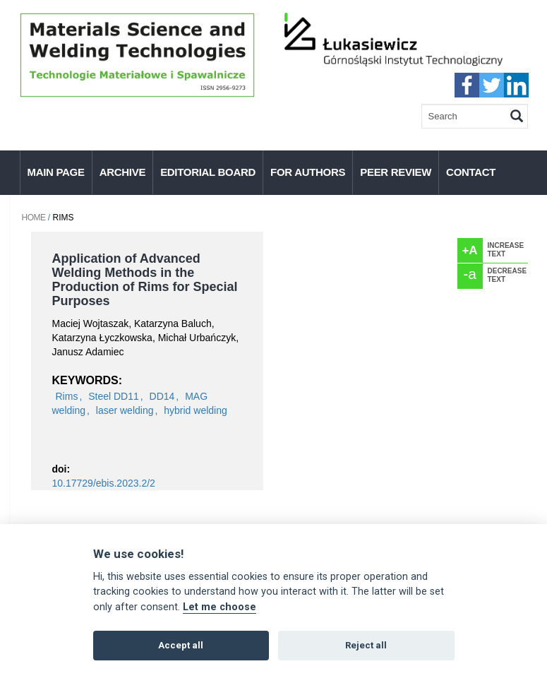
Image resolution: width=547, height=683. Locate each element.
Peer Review (395, 172)
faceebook (467, 85)
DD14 (162, 396)
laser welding (125, 410)
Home (34, 217)
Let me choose (219, 607)
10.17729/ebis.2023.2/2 (103, 483)
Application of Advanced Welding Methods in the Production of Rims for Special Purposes (145, 279)
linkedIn (516, 85)
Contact (470, 172)
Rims (67, 396)
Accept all (180, 645)
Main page (56, 172)
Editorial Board (208, 172)
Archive (122, 172)
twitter (491, 85)
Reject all (366, 645)
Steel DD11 (113, 396)
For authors (307, 172)
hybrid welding (195, 410)
